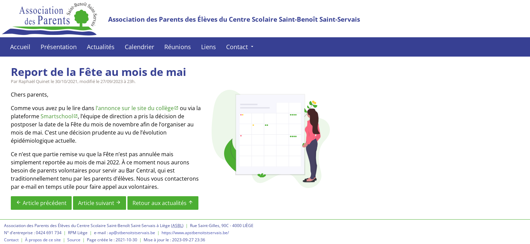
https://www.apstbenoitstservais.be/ (195, 233)
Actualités (101, 47)
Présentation (59, 47)
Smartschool (57, 116)
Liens (208, 47)
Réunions (177, 47)
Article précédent (41, 203)
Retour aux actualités (162, 203)
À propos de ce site (43, 240)
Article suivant (99, 203)
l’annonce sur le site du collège (135, 108)
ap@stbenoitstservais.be (132, 233)
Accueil (20, 47)
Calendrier (139, 47)
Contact (240, 47)
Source (73, 240)
